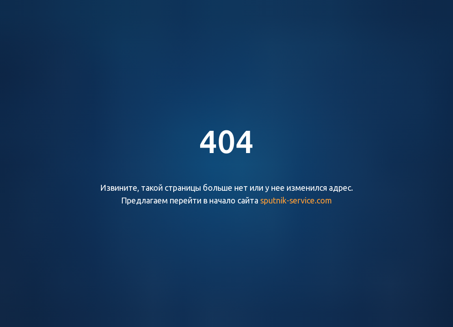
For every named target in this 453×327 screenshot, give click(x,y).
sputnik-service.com (296, 200)
